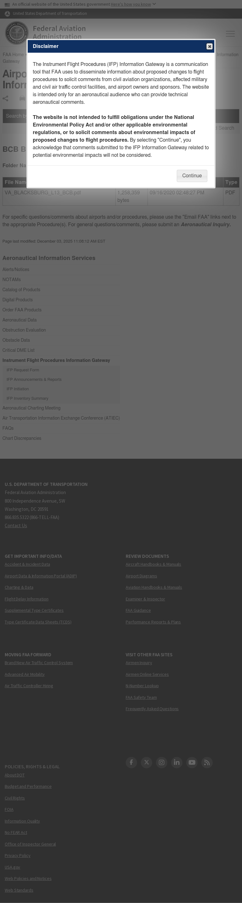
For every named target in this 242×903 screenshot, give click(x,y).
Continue (192, 175)
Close (209, 47)
